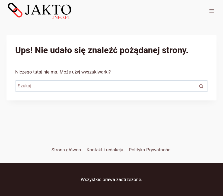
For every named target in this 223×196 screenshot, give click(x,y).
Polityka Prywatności (150, 149)
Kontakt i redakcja (105, 149)
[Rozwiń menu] (211, 11)
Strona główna (66, 149)
